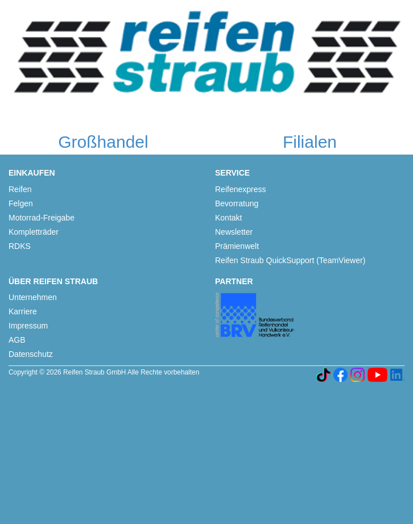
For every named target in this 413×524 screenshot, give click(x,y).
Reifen (20, 189)
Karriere (23, 311)
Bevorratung (236, 203)
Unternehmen (33, 297)
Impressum (28, 325)
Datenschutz (31, 354)
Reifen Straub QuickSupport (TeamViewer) (290, 260)
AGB (17, 339)
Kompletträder (34, 231)
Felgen (21, 203)
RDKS (20, 246)
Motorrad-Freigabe (42, 217)
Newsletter (234, 231)
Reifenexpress (240, 189)
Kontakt (228, 217)
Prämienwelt (237, 246)
